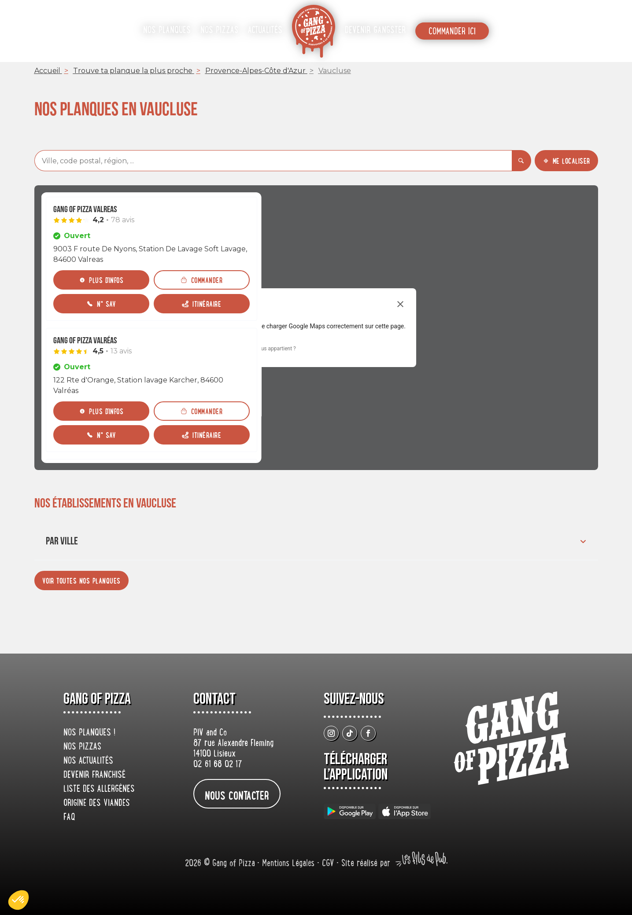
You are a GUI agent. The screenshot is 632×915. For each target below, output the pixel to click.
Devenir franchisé (94, 775)
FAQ (69, 817)
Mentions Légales (289, 864)
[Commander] (202, 280)
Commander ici (452, 32)
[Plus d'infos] (101, 280)
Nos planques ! (89, 733)
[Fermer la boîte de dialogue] (400, 304)
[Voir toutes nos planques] (81, 580)
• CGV (326, 864)
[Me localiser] (566, 160)
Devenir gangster (375, 31)
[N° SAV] (101, 303)
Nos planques (167, 31)
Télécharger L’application (356, 767)
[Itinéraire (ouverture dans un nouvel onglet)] (202, 303)
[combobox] (273, 160)
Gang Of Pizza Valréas (85, 340)
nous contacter (237, 795)
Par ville (317, 541)
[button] (18, 900)
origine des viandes (96, 803)
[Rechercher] (521, 160)
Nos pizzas (219, 31)
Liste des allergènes (99, 789)
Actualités (265, 31)
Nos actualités (88, 761)
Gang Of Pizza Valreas (85, 209)
